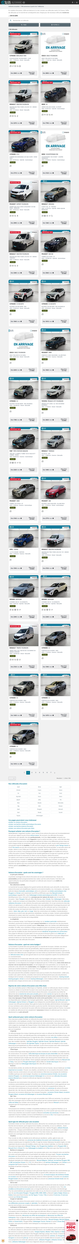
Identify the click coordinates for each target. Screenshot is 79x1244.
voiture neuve (34, 835)
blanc (15, 911)
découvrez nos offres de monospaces (34, 1215)
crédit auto (60, 933)
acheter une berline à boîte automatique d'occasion (25, 824)
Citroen (18, 893)
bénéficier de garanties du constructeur (54, 931)
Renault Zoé (66, 1060)
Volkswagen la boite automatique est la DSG (43, 895)
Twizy (11, 1062)
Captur (55, 1193)
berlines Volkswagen (52, 1162)
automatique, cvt (31, 891)
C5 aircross (64, 1195)
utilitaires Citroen (56, 1240)
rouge (31, 911)
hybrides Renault (54, 1041)
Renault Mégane (42, 1160)
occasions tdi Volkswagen (27, 1094)
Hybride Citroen (43, 1041)
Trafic (52, 1232)
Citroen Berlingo (62, 1221)
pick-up (25, 1238)
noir (25, 911)
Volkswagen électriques (28, 1064)
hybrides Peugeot (32, 1041)
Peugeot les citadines (46, 1146)
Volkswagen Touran (39, 1221)
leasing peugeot (14, 979)
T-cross (40, 1195)
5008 (44, 1193)
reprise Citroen (21, 1002)
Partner (48, 1221)
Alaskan (64, 1232)
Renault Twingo (31, 1146)
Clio (51, 1115)
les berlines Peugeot (60, 1160)
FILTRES (55, 25)
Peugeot (22, 899)
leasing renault (64, 977)
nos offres (54, 1037)
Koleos (11, 1195)
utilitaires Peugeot (45, 1240)
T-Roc (45, 1195)
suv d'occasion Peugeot (21, 1193)
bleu (19, 911)
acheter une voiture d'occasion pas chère (21, 828)
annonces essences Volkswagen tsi (33, 1076)
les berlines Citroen (19, 1162)
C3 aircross (56, 1195)
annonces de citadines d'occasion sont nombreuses (43, 1140)
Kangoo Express (40, 1232)
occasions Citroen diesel (55, 1092)
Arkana (65, 1193)
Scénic (10, 1221)
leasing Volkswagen (37, 979)
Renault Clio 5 (13, 1148)
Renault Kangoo (54, 1219)
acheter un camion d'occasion (18, 822)
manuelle (22, 891)
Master (48, 1232)
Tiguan (35, 1195)
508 (11, 1162)
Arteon (65, 1162)
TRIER (23, 25)
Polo (48, 1148)
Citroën (48, 899)
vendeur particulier (51, 921)
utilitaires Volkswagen (19, 1242)
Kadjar (60, 1193)
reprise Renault (60, 1000)
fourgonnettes (62, 1236)
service (49, 994)
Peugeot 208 (62, 1146)
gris (22, 911)
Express (57, 1232)
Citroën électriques (52, 1062)
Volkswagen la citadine (35, 1148)
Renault (56, 1102)
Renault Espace (64, 1219)
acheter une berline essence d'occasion (21, 826)
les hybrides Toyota (33, 1043)
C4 (30, 1162)
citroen (21, 979)
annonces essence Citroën (49, 1074)
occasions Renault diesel (44, 1094)
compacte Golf (13, 1164)
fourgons (11, 1238)
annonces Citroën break (55, 1179)
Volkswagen (58, 899)
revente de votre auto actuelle (28, 994)
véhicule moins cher (16, 955)
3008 (40, 1193)
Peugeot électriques (29, 1062)
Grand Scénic (18, 1221)
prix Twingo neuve (62, 845)
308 (68, 1160)
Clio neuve (15, 847)
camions (52, 1236)
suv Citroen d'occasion (21, 1197)
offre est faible (13, 1102)
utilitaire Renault (62, 1128)
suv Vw (31, 1195)
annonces (51, 1088)
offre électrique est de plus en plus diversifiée (43, 1054)
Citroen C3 (21, 1148)
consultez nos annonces (50, 1113)
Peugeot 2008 (34, 1193)
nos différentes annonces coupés (19, 1203)
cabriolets (34, 1203)
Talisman (50, 1160)
